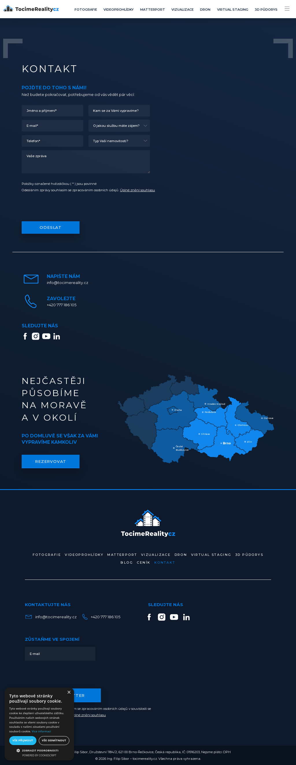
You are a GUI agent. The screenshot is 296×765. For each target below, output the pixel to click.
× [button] (69, 692)
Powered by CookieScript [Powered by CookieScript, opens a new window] (39, 755)
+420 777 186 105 (100, 617)
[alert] (39, 724)
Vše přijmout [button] (22, 740)
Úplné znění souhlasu (137, 190)
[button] (39, 750)
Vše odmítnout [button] (54, 740)
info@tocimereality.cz (50, 617)
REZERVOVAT (50, 461)
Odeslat (50, 227)
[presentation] (66, 208)
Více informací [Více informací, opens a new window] (41, 731)
